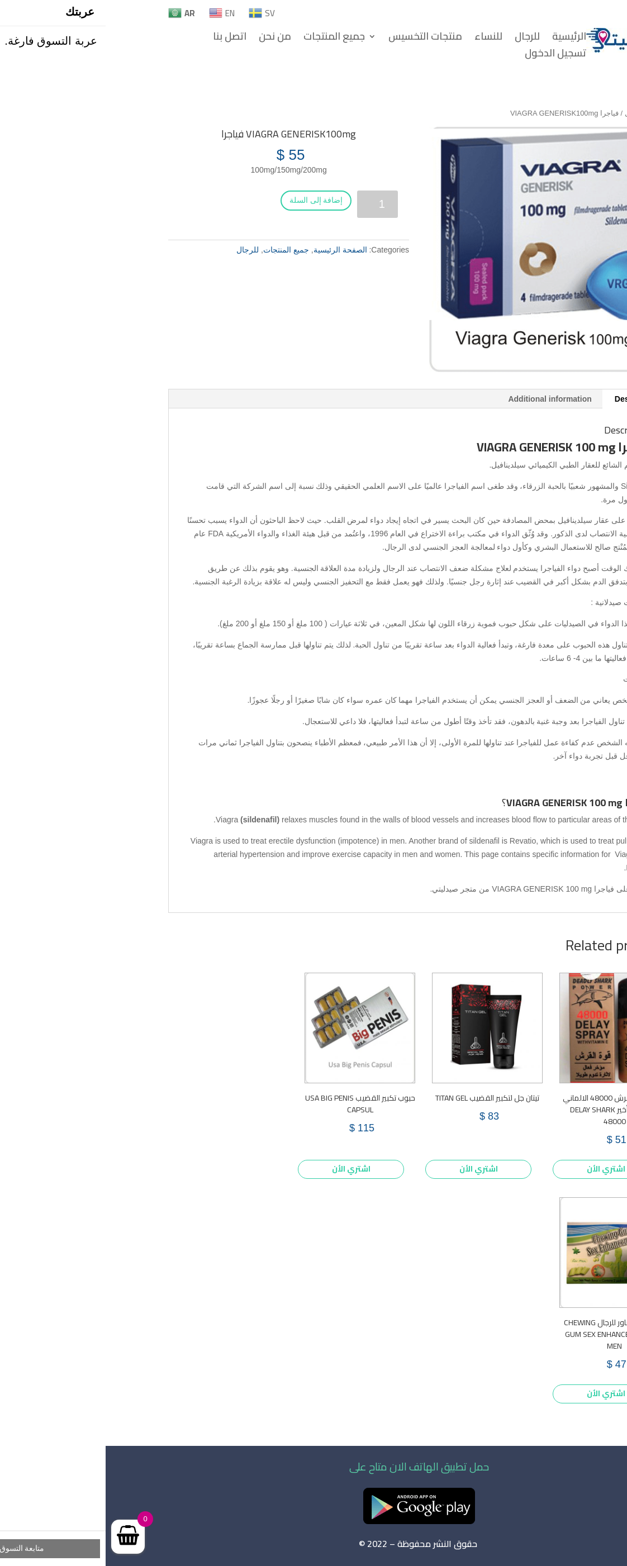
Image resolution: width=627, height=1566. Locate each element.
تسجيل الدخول (450, 55)
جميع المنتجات (228, 38)
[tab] (531, 398)
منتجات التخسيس (320, 38)
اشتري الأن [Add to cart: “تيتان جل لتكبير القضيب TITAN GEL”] (373, 1169)
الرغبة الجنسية (112, 581)
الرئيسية (463, 38)
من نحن (169, 38)
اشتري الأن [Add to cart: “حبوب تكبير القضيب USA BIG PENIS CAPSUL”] (245, 1169)
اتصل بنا (124, 38)
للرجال (421, 38)
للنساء (383, 38)
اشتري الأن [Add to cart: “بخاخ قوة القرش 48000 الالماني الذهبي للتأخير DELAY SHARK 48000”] (500, 1169)
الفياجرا (351, 486)
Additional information (444, 398)
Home (554, 113)
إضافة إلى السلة (211, 200)
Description (530, 398)
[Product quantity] (271, 204)
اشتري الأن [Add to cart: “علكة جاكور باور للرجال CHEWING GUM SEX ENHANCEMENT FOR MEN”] (500, 1393)
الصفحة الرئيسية (235, 249)
